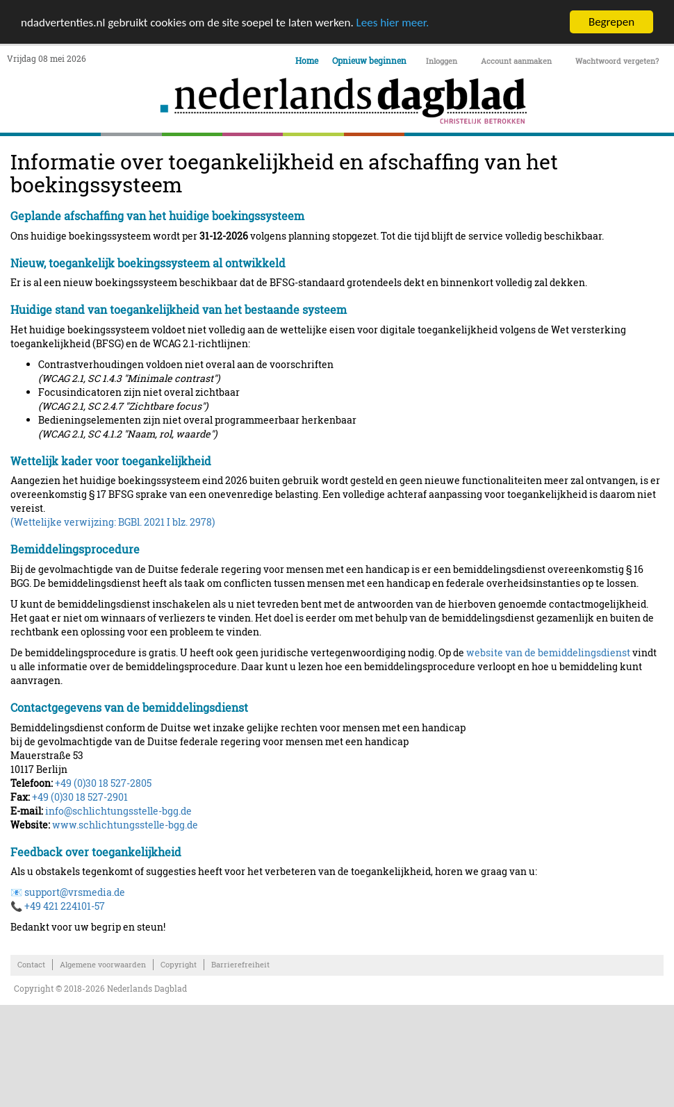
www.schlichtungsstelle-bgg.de (125, 824)
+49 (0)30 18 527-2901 (80, 797)
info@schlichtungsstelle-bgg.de (118, 810)
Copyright (179, 964)
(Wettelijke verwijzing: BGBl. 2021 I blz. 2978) (112, 521)
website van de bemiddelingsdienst (548, 652)
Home (306, 60)
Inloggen (441, 61)
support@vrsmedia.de (74, 892)
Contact (31, 964)
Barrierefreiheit (240, 964)
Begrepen (611, 22)
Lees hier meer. (392, 22)
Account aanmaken (516, 61)
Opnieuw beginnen (369, 60)
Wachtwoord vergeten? (617, 61)
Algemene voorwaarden (103, 964)
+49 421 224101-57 (64, 906)
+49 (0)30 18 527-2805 (103, 783)
